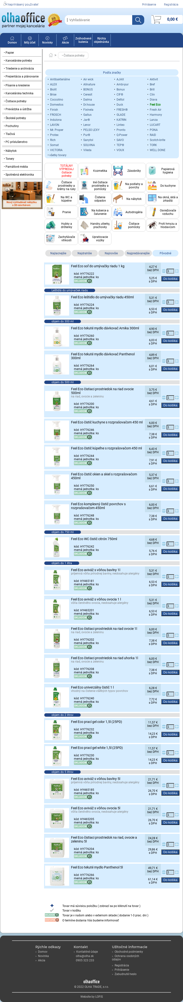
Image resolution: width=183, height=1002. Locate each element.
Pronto (121, 130)
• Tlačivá (9, 134)
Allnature (89, 84)
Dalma (87, 99)
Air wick (88, 79)
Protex (54, 135)
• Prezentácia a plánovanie (21, 76)
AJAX (120, 79)
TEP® (120, 145)
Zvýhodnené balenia (83, 40)
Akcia (40, 960)
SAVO (120, 140)
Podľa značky (112, 72)
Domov (12, 41)
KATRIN (121, 119)
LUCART (155, 125)
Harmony (156, 114)
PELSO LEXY (91, 130)
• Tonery (9, 158)
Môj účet (29, 41)
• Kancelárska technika (18, 93)
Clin (152, 94)
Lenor (87, 125)
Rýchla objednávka (101, 40)
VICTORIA (56, 150)
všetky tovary (57, 155)
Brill (152, 89)
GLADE (121, 114)
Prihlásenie (149, 4)
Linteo (120, 125)
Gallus (87, 114)
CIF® (120, 94)
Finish (54, 109)
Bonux (121, 89)
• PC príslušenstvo (15, 142)
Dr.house (89, 104)
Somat (54, 145)
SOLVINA (89, 145)
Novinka (42, 956)
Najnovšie (111, 253)
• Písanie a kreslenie (16, 85)
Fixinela (88, 109)
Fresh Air (155, 109)
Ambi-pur (123, 84)
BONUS (88, 89)
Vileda (87, 150)
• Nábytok (10, 151)
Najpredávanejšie (138, 253)
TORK (153, 145)
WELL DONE (157, 150)
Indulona (56, 119)
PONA (154, 130)
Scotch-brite (157, 140)
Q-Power (122, 135)
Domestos (56, 104)
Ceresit (87, 94)
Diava (153, 99)
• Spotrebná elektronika (18, 174)
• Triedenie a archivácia (18, 68)
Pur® (86, 135)
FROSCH (55, 114)
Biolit (53, 89)
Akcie (65, 41)
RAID (153, 135)
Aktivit (154, 79)
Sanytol (88, 140)
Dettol (120, 99)
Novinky (47, 41)
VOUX (120, 150)
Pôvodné (165, 253)
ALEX (53, 84)
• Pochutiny (11, 126)
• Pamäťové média (15, 166)
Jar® (86, 119)
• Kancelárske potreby (17, 60)
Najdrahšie (85, 253)
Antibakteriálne (60, 79)
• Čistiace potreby (15, 101)
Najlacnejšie (58, 253)
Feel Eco (155, 104)
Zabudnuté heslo (124, 974)
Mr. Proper (56, 130)
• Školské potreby (14, 118)
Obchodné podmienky (127, 951)
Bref (152, 84)
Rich (53, 140)
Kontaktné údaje (86, 951)
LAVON (54, 125)
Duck (120, 104)
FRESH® (122, 109)
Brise (53, 94)
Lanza (154, 119)
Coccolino (56, 99)
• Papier (8, 52)
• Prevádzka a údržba (17, 109)
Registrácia (171, 4)
